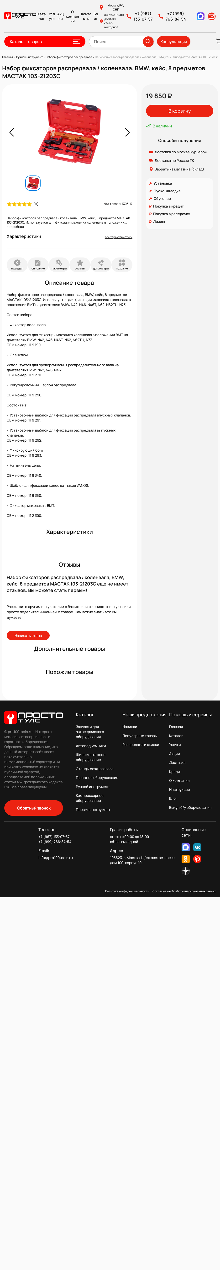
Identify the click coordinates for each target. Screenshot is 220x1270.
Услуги (52, 16)
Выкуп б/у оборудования (190, 807)
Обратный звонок (33, 808)
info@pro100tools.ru (55, 857)
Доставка (177, 762)
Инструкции (179, 789)
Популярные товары (139, 735)
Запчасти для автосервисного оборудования (90, 731)
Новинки (129, 726)
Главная (176, 726)
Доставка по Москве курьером (181, 151)
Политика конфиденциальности (127, 891)
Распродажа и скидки (140, 744)
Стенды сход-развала (94, 768)
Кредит (175, 771)
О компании (72, 16)
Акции (60, 16)
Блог (96, 16)
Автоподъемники (91, 745)
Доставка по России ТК (174, 160)
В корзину (179, 111)
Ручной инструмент (93, 786)
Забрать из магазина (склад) (179, 169)
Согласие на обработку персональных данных (184, 891)
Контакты (86, 16)
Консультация (174, 41)
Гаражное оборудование (97, 777)
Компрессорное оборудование (90, 798)
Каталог (41, 16)
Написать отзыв (28, 635)
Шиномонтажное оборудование (90, 757)
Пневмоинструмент (93, 809)
